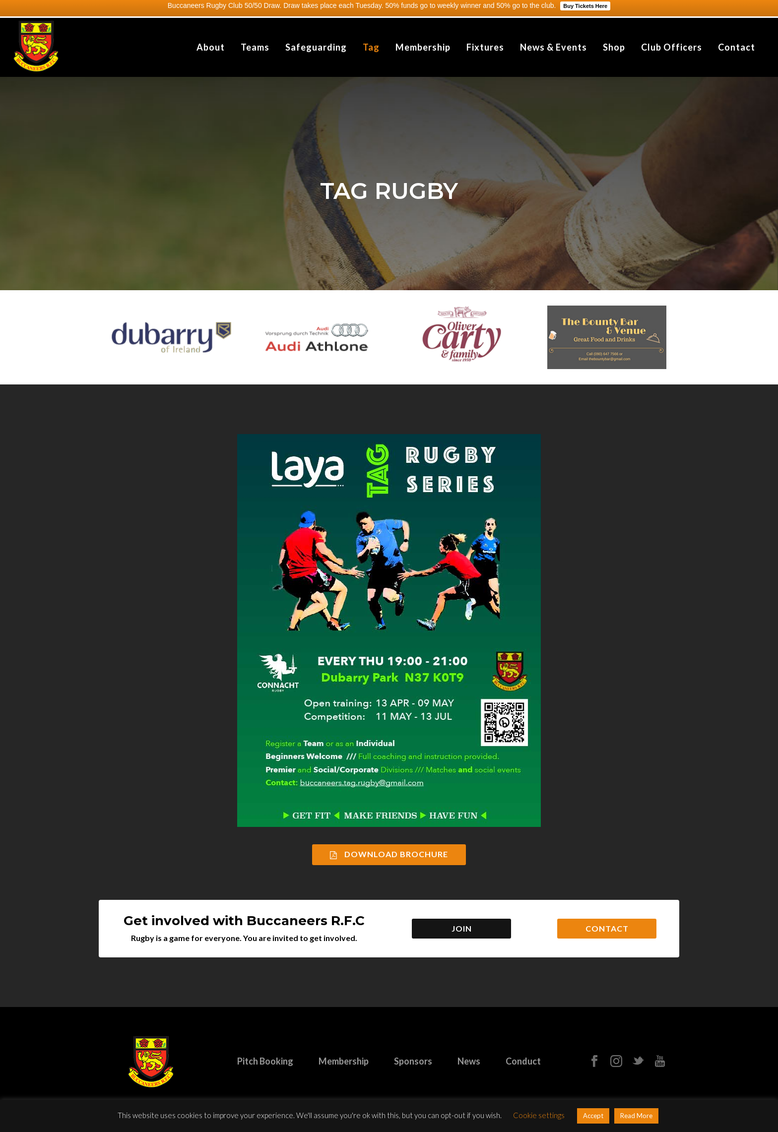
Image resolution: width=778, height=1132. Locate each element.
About (210, 47)
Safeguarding (316, 47)
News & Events (553, 47)
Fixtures (485, 47)
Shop (614, 47)
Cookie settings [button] (539, 1115)
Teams (255, 47)
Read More (636, 1116)
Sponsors (413, 1061)
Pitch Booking (265, 1061)
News (468, 1061)
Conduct (523, 1061)
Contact (736, 47)
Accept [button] (593, 1116)
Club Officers (671, 47)
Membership (423, 47)
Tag (371, 47)
